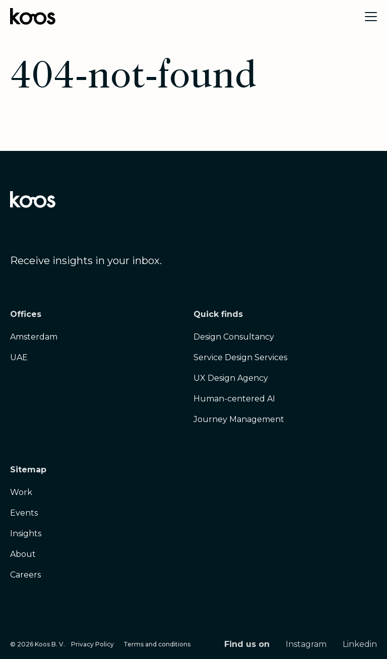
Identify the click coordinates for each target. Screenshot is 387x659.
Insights (25, 533)
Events (24, 513)
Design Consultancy (234, 337)
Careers (25, 575)
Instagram (306, 644)
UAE (19, 357)
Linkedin (360, 644)
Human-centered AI (234, 398)
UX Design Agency (231, 378)
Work (21, 492)
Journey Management (239, 419)
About (23, 554)
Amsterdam (33, 337)
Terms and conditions (156, 644)
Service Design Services (240, 357)
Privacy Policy (92, 644)
